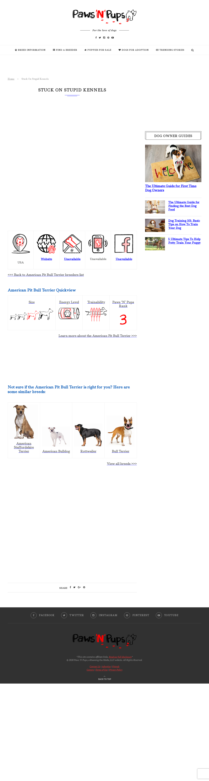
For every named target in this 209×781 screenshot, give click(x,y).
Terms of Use (101, 669)
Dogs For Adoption (134, 50)
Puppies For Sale (97, 50)
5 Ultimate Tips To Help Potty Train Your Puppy (184, 240)
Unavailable (124, 259)
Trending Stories (170, 50)
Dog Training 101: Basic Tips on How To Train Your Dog (184, 224)
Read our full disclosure (120, 656)
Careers (90, 669)
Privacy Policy (115, 669)
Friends (115, 666)
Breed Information (30, 50)
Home (11, 78)
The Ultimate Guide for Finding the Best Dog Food (183, 205)
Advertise (106, 666)
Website (46, 259)
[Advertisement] (72, 497)
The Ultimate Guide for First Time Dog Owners (170, 188)
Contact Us (95, 666)
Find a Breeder (65, 50)
